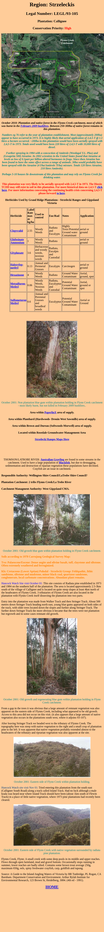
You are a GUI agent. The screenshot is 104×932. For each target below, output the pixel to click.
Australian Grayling (52, 459)
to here (61, 193)
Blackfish (64, 462)
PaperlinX (50, 412)
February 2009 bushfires (35, 125)
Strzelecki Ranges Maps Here (52, 439)
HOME (52, 887)
